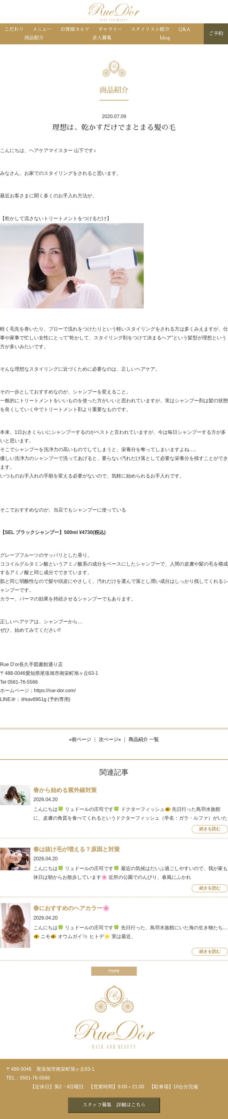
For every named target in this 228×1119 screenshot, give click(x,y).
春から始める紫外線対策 (65, 790)
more (114, 970)
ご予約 (216, 33)
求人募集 (102, 38)
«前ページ (80, 739)
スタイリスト (150, 29)
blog (165, 38)
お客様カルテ (74, 29)
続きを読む (209, 829)
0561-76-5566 (35, 1077)
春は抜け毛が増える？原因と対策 (76, 849)
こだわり (14, 29)
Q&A (184, 29)
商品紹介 (34, 38)
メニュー (42, 29)
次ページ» (110, 739)
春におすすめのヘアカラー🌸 (71, 908)
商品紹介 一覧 (144, 739)
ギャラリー (110, 29)
